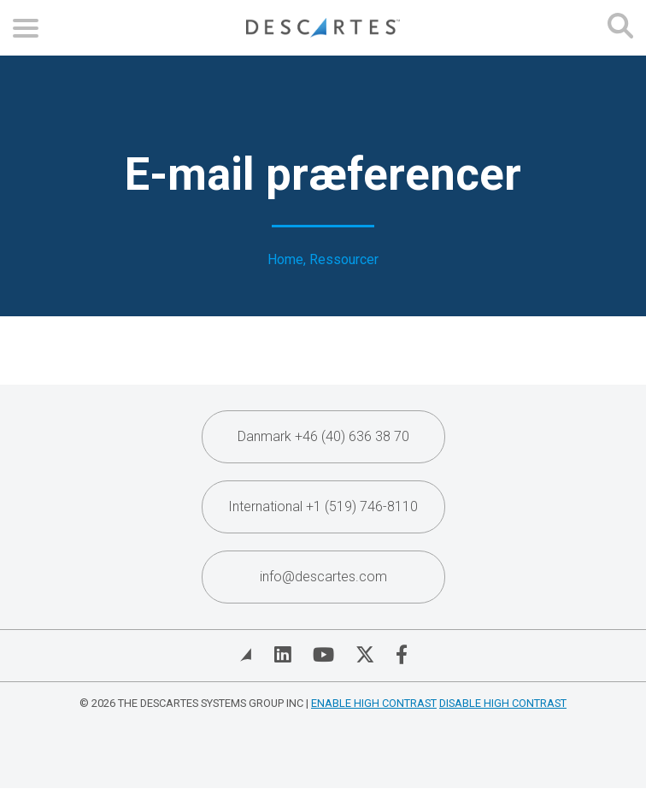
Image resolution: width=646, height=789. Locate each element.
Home (285, 260)
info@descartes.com (323, 576)
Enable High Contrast (374, 703)
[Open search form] (620, 28)
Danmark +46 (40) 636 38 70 (323, 436)
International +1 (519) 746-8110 (323, 506)
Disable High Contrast (503, 703)
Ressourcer (344, 260)
